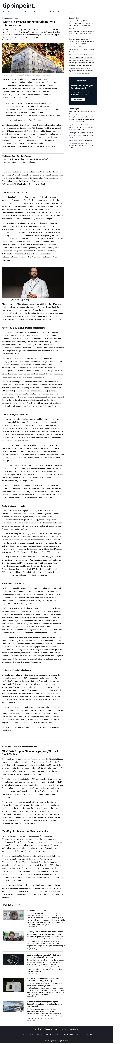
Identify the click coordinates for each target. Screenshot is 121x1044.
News (5, 12)
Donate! (48, 12)
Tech (30, 12)
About (23, 1034)
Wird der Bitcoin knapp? (36, 910)
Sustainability (22, 12)
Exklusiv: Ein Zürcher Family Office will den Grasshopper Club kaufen (81, 135)
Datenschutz (56, 1034)
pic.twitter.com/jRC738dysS (49, 115)
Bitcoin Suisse (33, 94)
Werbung (40, 1034)
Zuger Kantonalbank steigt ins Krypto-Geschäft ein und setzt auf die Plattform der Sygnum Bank (44, 1004)
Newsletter (56, 12)
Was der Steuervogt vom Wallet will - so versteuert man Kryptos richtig (43, 979)
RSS (64, 1034)
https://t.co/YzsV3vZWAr (28, 115)
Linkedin (89, 1034)
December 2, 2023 (36, 120)
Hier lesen (6, 730)
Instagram (80, 1034)
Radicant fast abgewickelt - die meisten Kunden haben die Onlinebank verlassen (81, 70)
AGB (47, 1034)
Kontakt (31, 1034)
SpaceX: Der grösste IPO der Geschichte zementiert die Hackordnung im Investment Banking (82, 41)
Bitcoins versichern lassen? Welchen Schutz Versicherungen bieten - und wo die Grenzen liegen (82, 23)
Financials (11, 12)
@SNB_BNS (22, 103)
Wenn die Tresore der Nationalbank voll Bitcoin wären (28, 23)
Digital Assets (38, 12)
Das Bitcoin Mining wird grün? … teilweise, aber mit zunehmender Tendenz (44, 956)
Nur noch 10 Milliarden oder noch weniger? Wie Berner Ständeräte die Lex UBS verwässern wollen (81, 62)
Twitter (71, 1034)
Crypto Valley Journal (53, 865)
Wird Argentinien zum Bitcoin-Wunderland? (45, 931)
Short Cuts (16, 156)
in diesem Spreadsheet (34, 218)
